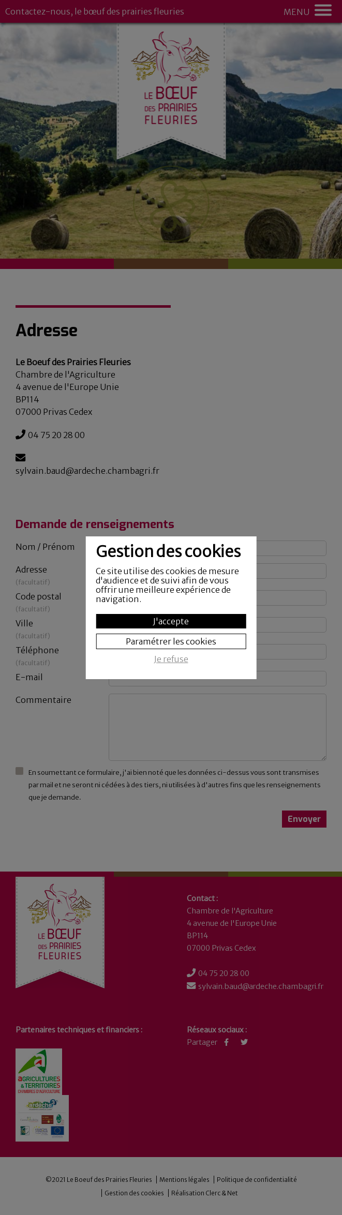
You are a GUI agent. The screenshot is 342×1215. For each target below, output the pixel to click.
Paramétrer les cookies (171, 641)
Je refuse (171, 659)
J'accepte (171, 621)
